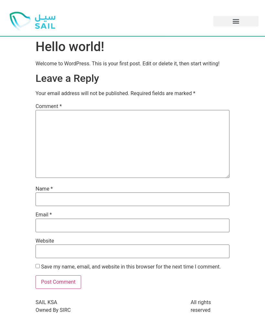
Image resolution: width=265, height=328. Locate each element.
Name (44, 188)
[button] (236, 21)
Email (44, 214)
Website (45, 241)
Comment (49, 106)
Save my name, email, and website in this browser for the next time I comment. (131, 266)
